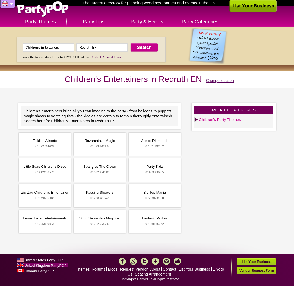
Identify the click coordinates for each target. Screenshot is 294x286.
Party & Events (147, 21)
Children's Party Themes (220, 119)
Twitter (144, 261)
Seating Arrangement (153, 274)
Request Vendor (134, 269)
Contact (169, 269)
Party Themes (40, 21)
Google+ (133, 261)
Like (177, 261)
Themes (83, 269)
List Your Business (194, 269)
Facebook (122, 261)
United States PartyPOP (43, 260)
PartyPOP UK (43, 9)
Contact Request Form (105, 57)
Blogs (113, 269)
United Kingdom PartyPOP (45, 265)
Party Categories (200, 21)
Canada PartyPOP (39, 271)
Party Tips (94, 21)
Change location (220, 80)
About (155, 269)
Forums (98, 269)
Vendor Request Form (256, 270)
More (155, 261)
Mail (166, 261)
